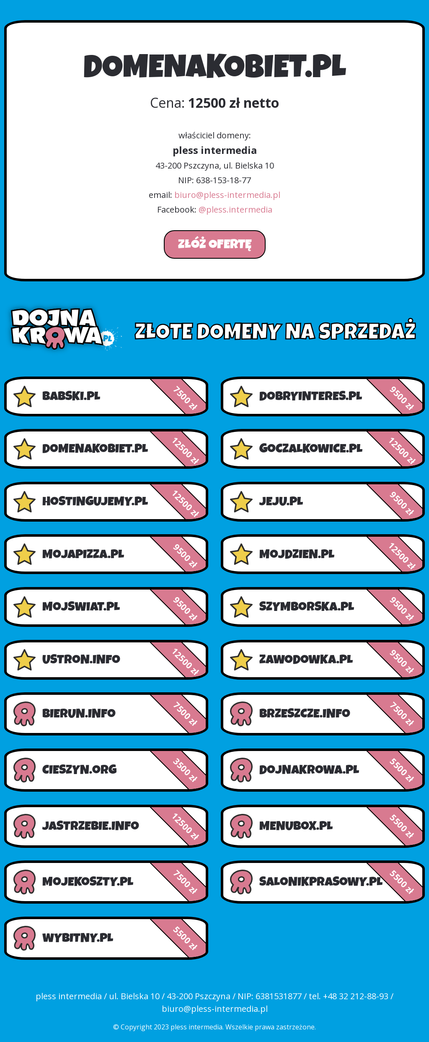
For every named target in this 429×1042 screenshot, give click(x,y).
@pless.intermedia (235, 209)
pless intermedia (196, 1027)
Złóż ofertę (214, 244)
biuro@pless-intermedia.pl (227, 194)
